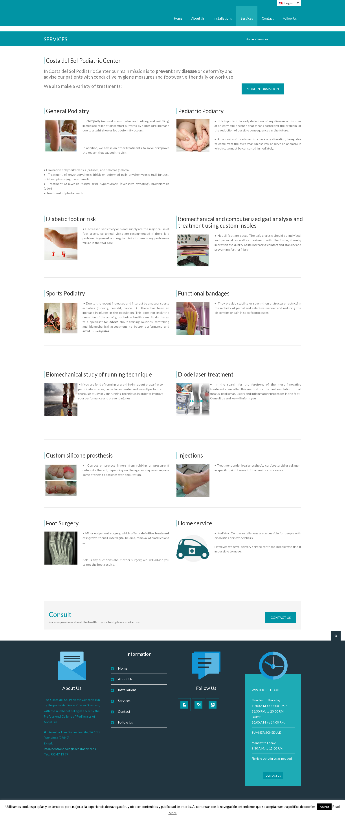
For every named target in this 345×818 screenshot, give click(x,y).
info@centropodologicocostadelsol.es (70, 749)
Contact (268, 18)
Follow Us (290, 18)
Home (178, 18)
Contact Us (281, 617)
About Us (198, 18)
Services (247, 18)
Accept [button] (324, 807)
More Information (263, 89)
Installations (222, 18)
